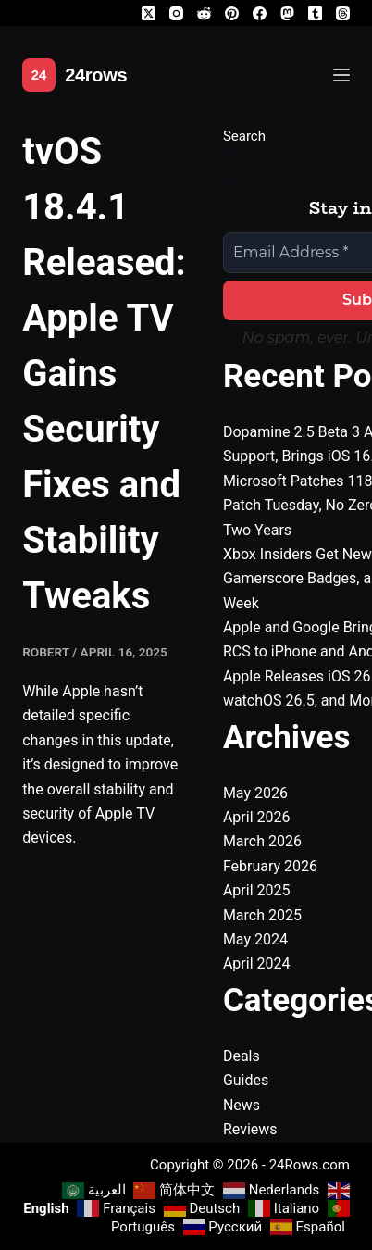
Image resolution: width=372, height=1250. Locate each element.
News (241, 1105)
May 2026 (255, 793)
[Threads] (343, 13)
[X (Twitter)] (148, 13)
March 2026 (262, 841)
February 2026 (270, 866)
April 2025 (257, 890)
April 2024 (257, 963)
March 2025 (262, 915)
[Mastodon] (287, 13)
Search (244, 136)
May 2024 (255, 939)
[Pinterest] (232, 13)
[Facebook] (260, 13)
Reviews (250, 1129)
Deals (241, 1056)
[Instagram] (176, 13)
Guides (245, 1080)
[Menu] (341, 75)
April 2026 (257, 817)
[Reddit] (204, 13)
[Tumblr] (315, 13)
